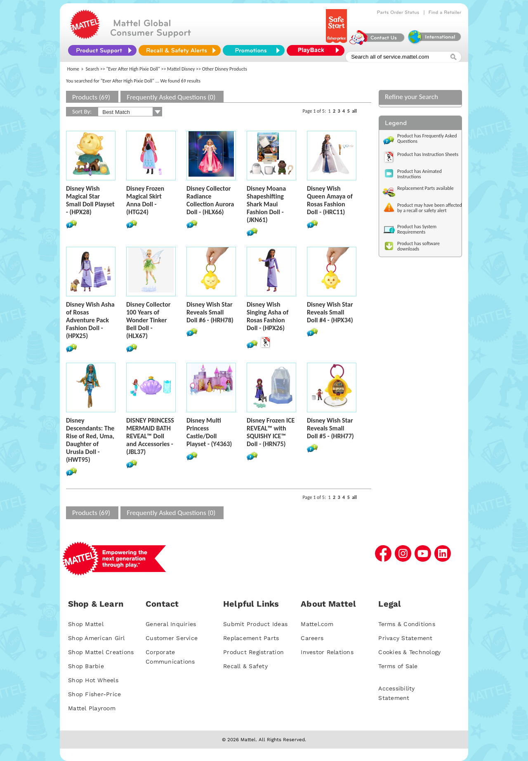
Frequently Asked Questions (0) (171, 97)
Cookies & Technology (409, 652)
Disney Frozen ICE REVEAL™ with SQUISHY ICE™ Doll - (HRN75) (271, 432)
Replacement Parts (251, 638)
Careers (312, 638)
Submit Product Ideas (255, 624)
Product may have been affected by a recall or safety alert (429, 207)
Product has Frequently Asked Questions (427, 138)
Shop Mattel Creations (101, 652)
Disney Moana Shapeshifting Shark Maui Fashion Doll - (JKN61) (266, 204)
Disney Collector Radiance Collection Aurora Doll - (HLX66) (210, 200)
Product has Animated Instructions (419, 174)
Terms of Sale (397, 666)
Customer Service (172, 638)
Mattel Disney (181, 69)
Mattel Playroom (92, 708)
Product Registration (253, 652)
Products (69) (91, 97)
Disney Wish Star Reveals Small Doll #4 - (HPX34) (330, 312)
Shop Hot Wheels (93, 680)
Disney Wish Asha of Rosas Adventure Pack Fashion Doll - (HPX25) (90, 320)
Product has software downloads (418, 246)
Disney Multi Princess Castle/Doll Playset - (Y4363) (209, 432)
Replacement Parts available (425, 188)
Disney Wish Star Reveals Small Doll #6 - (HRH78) (209, 312)
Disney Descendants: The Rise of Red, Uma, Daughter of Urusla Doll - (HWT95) (90, 439)
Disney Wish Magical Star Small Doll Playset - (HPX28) (90, 200)
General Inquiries (171, 624)
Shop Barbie (86, 666)
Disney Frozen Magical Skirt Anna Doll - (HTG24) (145, 200)
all (354, 111)
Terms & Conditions (406, 624)
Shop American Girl (96, 638)
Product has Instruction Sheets (427, 154)
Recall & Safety (245, 666)
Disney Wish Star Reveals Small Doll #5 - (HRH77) (330, 428)
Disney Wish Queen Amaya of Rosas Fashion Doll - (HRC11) (330, 200)
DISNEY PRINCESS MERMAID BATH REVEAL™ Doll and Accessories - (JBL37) (150, 436)
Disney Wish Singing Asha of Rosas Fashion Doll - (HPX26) (267, 316)
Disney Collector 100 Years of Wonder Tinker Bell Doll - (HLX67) (148, 320)
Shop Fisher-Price (94, 694)
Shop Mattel (86, 624)
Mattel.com (317, 624)
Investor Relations (327, 652)
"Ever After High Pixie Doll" (133, 69)
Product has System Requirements (416, 229)
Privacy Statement (405, 638)
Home (73, 69)
